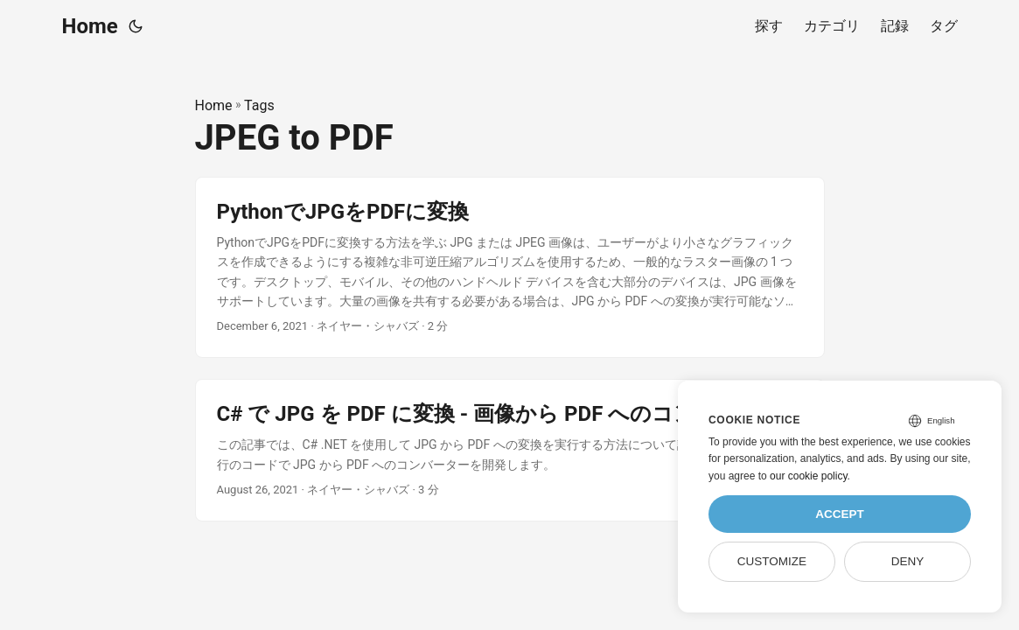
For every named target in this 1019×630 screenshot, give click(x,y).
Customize (771, 561)
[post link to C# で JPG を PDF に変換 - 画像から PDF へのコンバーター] (510, 450)
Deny (908, 561)
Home (90, 26)
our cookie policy (809, 476)
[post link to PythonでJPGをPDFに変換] (510, 268)
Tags (259, 105)
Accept (839, 514)
